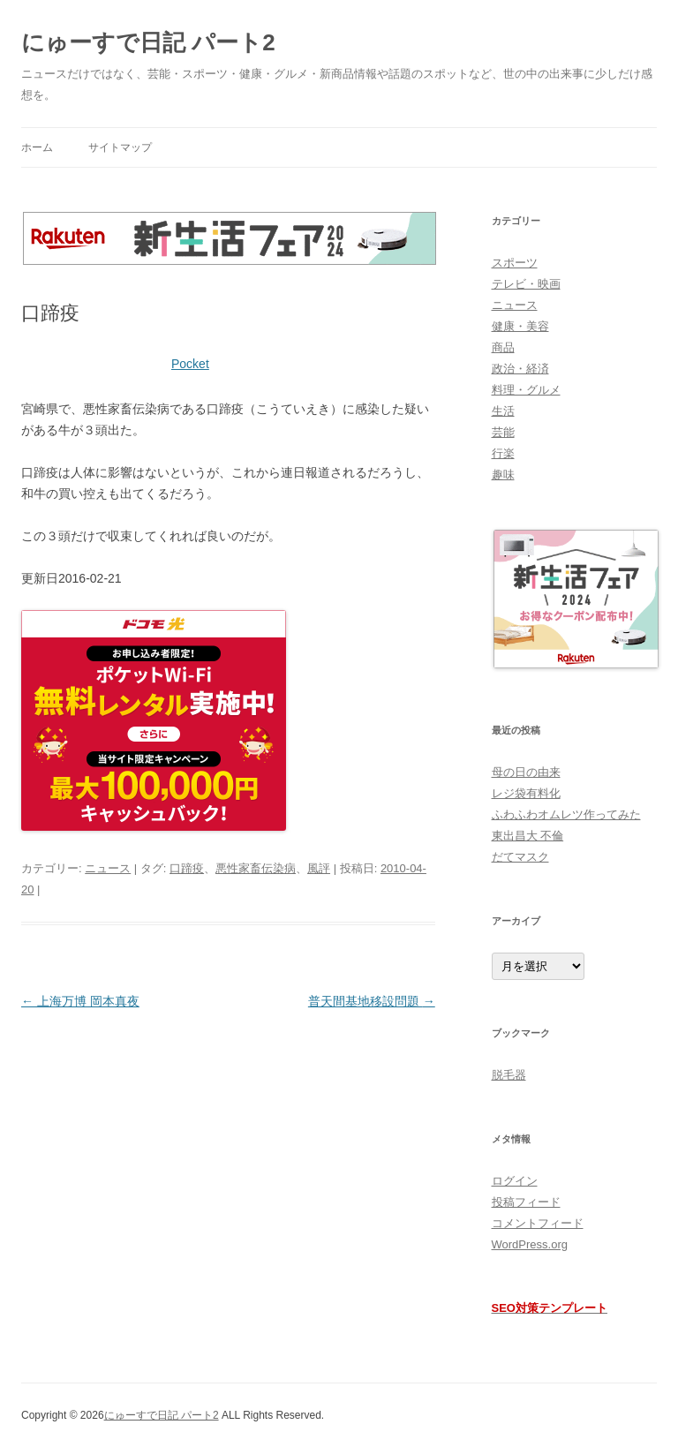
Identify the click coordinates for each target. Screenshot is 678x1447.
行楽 (503, 453)
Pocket (190, 364)
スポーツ (515, 262)
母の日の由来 (526, 772)
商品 (503, 347)
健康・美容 (520, 326)
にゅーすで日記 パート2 (148, 42)
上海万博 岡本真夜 (80, 1001)
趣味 (503, 474)
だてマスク (520, 856)
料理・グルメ (526, 389)
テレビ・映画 (526, 283)
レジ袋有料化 (526, 793)
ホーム (37, 147)
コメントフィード (538, 1223)
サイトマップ (120, 147)
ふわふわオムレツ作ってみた (566, 814)
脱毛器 (509, 1074)
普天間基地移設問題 (371, 1001)
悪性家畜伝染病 (255, 868)
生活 (503, 411)
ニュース (108, 868)
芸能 (503, 432)
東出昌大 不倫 (528, 835)
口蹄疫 (187, 868)
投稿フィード (526, 1202)
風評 (318, 868)
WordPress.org (530, 1244)
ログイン (515, 1180)
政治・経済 (520, 368)
